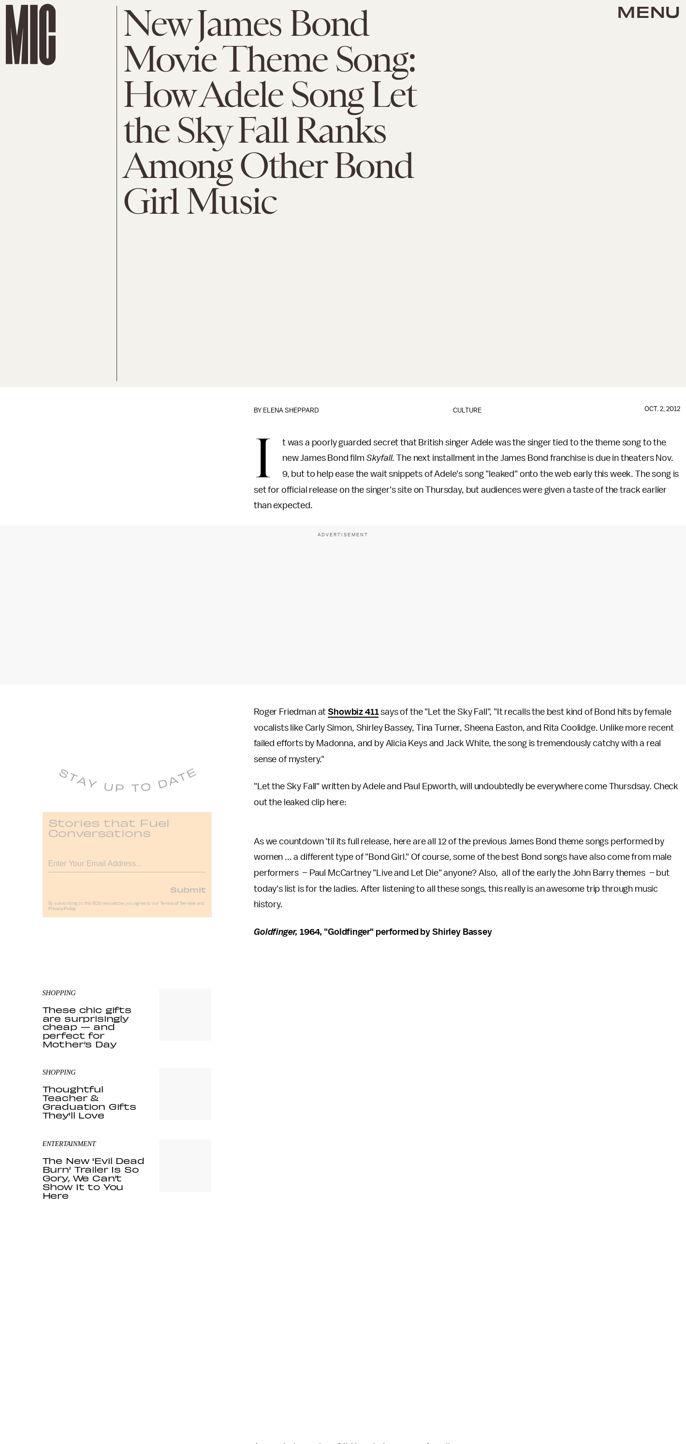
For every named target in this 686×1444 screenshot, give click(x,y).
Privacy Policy (62, 915)
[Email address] (127, 868)
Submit (188, 895)
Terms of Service (178, 909)
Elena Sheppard (291, 410)
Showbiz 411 (353, 712)
